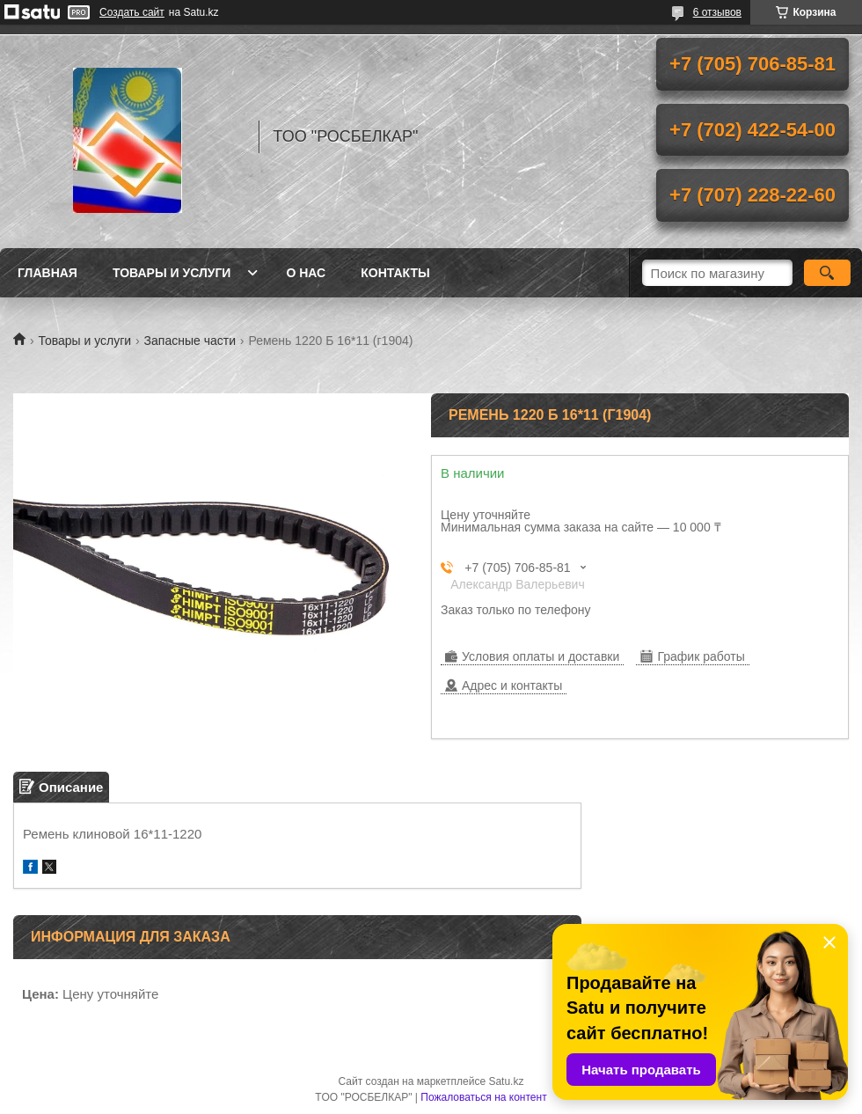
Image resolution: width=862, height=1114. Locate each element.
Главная (47, 273)
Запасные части (190, 340)
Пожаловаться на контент (483, 1097)
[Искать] (827, 273)
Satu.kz (505, 1081)
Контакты (395, 273)
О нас (305, 273)
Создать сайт (131, 12)
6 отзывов (717, 12)
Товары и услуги (172, 273)
